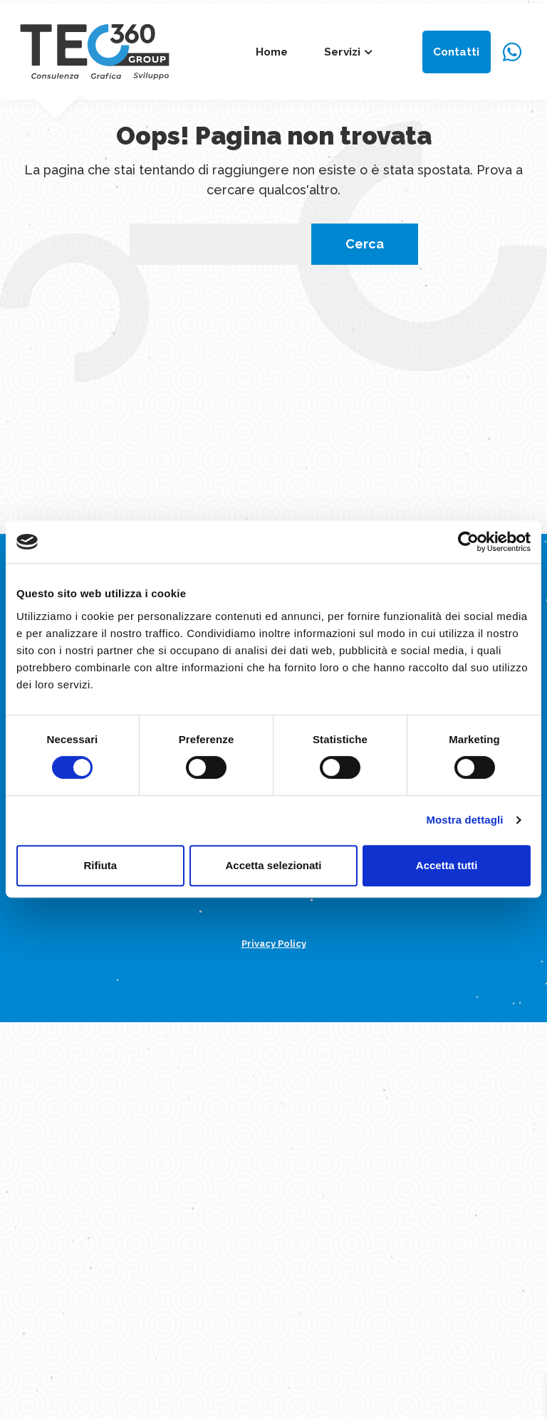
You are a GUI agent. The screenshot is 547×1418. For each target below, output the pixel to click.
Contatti (456, 52)
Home (272, 52)
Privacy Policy (273, 943)
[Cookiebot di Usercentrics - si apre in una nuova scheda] (468, 541)
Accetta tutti (447, 865)
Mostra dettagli (464, 820)
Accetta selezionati (273, 865)
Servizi (342, 52)
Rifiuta (100, 865)
